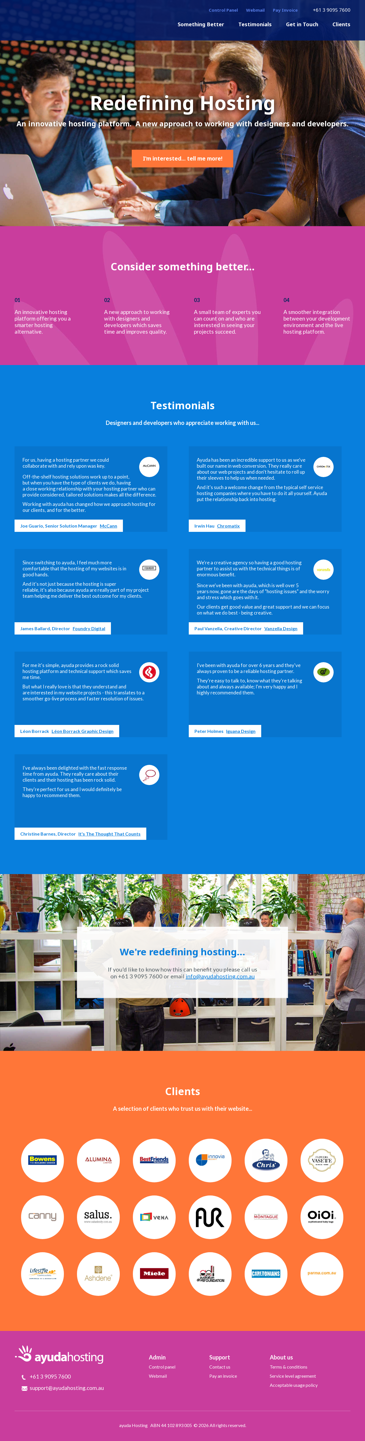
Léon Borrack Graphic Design (82, 731)
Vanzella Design (280, 628)
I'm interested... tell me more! (182, 158)
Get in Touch (302, 24)
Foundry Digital (89, 628)
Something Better (201, 24)
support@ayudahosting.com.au (67, 1388)
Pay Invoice (285, 10)
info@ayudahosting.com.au (220, 976)
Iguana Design (241, 731)
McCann (108, 525)
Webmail (255, 10)
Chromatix (228, 525)
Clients (341, 24)
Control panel (162, 1366)
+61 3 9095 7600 (331, 10)
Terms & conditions (288, 1366)
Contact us (219, 1366)
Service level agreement (293, 1376)
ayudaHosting (59, 19)
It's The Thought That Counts (109, 833)
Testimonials (255, 24)
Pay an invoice (223, 1376)
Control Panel (223, 10)
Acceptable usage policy (294, 1385)
